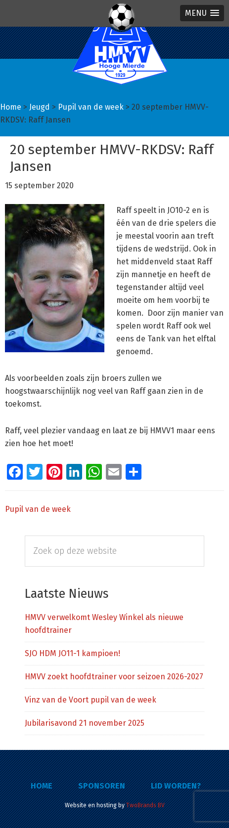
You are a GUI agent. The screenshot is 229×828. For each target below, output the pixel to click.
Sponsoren (101, 785)
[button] (202, 13)
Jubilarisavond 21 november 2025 (84, 723)
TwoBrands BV (145, 805)
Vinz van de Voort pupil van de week (90, 699)
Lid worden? (176, 785)
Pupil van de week (38, 509)
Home (41, 785)
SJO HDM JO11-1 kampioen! (72, 653)
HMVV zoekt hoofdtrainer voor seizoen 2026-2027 (114, 676)
